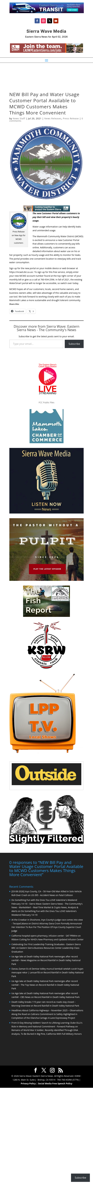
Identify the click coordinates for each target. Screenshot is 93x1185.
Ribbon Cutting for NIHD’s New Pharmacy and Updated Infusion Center (48, 939)
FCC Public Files (46, 402)
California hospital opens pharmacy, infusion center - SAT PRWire (45, 935)
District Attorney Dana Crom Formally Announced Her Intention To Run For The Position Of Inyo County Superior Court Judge (47, 927)
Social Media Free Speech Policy (55, 1083)
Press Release (71, 118)
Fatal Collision (66, 894)
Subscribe (74, 344)
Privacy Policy (28, 1083)
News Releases (52, 118)
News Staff (19, 118)
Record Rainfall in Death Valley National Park (57, 996)
